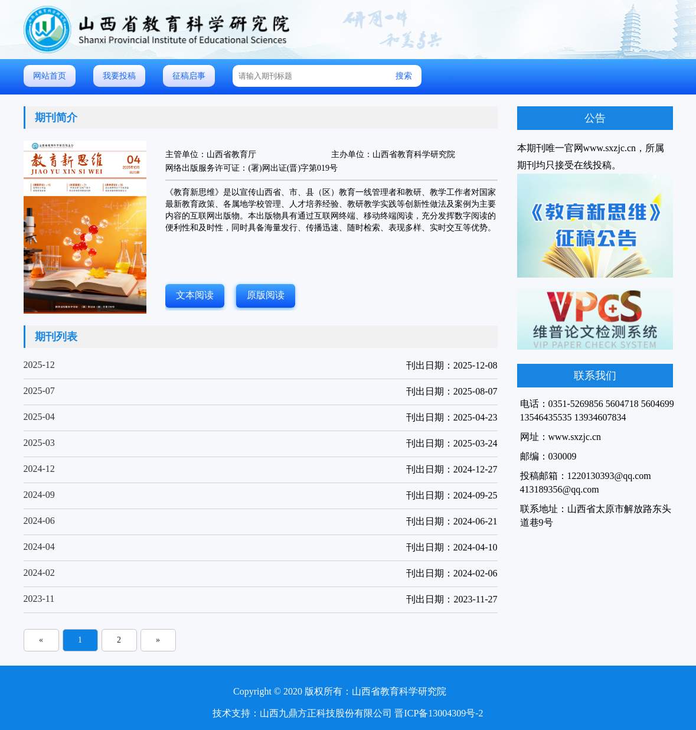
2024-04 (39, 547)
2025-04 (39, 417)
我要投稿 (119, 75)
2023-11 (39, 599)
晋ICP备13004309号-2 (438, 713)
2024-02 (39, 573)
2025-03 (39, 443)
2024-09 (39, 495)
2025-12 (39, 365)
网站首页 (49, 75)
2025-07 (39, 391)
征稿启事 (188, 75)
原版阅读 (266, 295)
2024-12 (39, 469)
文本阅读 (195, 295)
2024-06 (39, 521)
